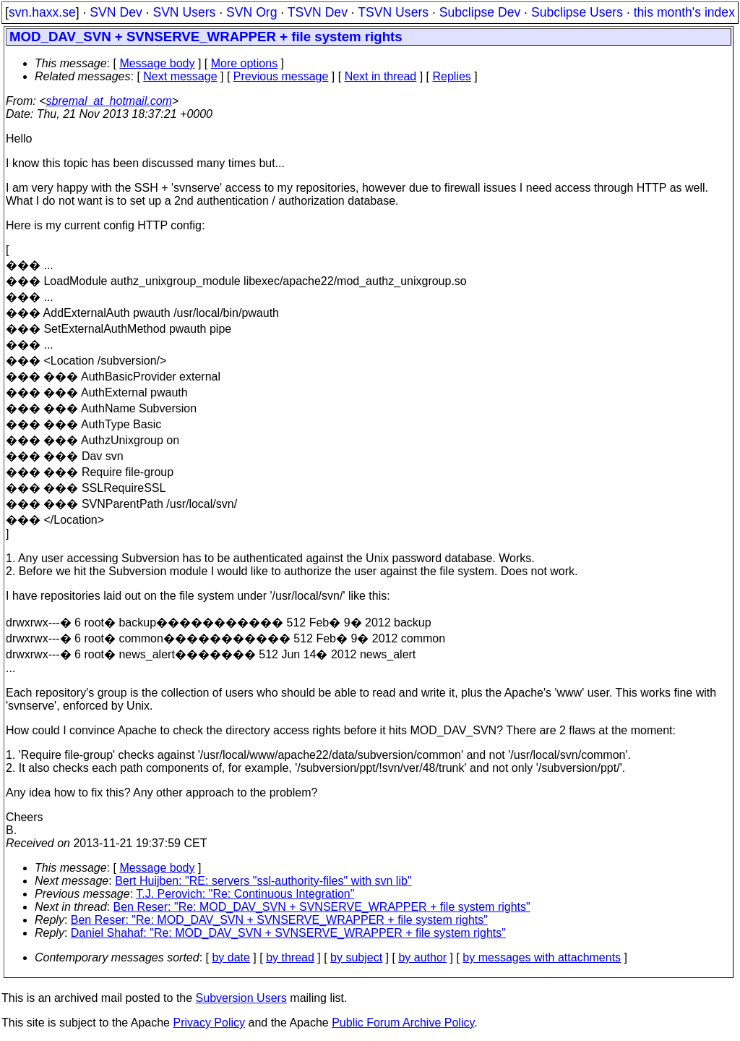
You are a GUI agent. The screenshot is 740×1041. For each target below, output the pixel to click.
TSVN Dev (318, 12)
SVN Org (251, 12)
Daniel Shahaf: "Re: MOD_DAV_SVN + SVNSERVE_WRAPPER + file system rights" (288, 933)
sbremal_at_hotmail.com (109, 101)
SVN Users (183, 12)
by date (230, 957)
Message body (156, 63)
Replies (452, 76)
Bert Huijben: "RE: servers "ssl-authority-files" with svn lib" (263, 881)
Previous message (281, 76)
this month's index (684, 12)
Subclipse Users (577, 12)
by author (422, 957)
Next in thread (381, 76)
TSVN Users (393, 12)
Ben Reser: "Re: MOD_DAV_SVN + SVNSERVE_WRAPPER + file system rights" (321, 907)
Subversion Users (241, 998)
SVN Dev (116, 12)
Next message (180, 76)
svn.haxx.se (42, 12)
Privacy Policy (209, 1022)
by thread (290, 957)
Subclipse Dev (479, 12)
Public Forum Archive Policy (403, 1022)
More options (244, 63)
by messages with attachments (541, 957)
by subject (356, 957)
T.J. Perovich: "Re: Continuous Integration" (245, 894)
